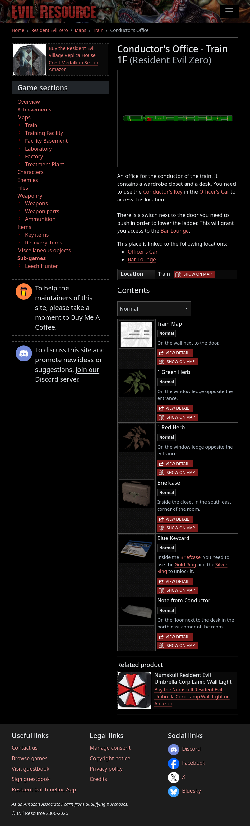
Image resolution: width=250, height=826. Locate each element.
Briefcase (190, 557)
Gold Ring (185, 564)
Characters (30, 172)
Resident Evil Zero (49, 30)
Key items (37, 234)
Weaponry (29, 195)
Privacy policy (106, 768)
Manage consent (110, 747)
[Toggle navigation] (229, 11)
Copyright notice (110, 758)
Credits (98, 779)
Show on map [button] (198, 274)
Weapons (36, 203)
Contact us (25, 747)
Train (98, 30)
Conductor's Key (163, 191)
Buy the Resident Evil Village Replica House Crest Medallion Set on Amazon (73, 58)
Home (18, 30)
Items (24, 226)
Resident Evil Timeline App (44, 789)
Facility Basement (46, 140)
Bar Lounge (174, 230)
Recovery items (43, 242)
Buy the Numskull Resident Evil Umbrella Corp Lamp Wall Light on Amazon (192, 696)
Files (22, 187)
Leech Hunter (41, 266)
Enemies (27, 180)
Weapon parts (42, 211)
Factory (34, 156)
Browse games (30, 758)
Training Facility (44, 133)
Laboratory (38, 148)
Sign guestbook (31, 779)
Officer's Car (214, 191)
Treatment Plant (44, 164)
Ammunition (40, 219)
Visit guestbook (30, 768)
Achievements (34, 109)
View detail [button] (177, 353)
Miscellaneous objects (44, 250)
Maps (80, 30)
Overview (28, 101)
